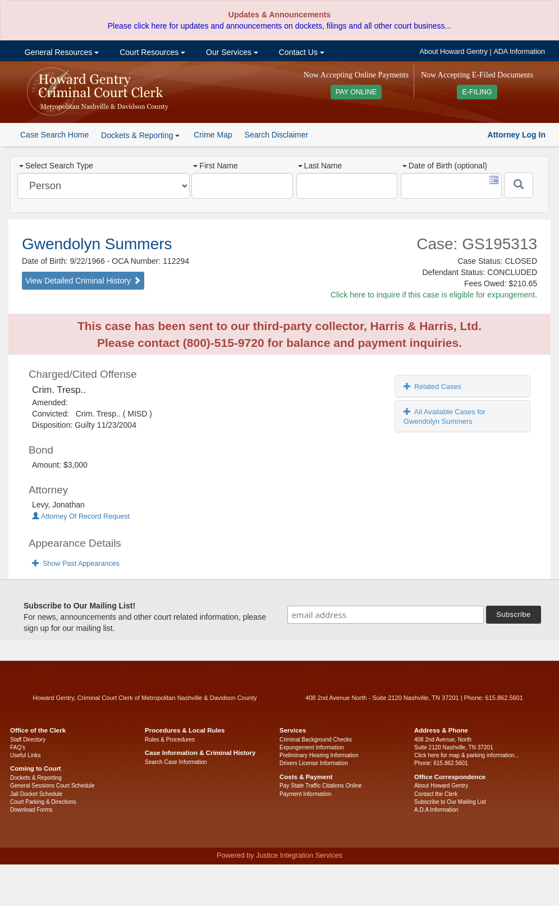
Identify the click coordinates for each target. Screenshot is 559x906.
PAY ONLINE (356, 92)
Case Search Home (54, 134)
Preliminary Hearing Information (319, 755)
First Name (215, 165)
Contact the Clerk (435, 794)
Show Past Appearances (76, 564)
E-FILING (477, 92)
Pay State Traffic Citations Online (321, 786)
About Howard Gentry (454, 52)
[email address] (385, 615)
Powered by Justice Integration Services (279, 855)
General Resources (60, 52)
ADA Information (519, 52)
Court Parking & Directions (43, 802)
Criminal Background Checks (316, 739)
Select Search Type (56, 165)
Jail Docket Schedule (36, 794)
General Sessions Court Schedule (52, 786)
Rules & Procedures (170, 739)
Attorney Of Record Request (81, 516)
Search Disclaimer (277, 134)
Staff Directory (27, 739)
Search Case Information (176, 762)
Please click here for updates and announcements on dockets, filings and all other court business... (279, 25)
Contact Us (300, 52)
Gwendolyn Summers (97, 244)
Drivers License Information (314, 763)
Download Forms (31, 810)
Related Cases (432, 386)
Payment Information (305, 794)
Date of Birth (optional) (444, 165)
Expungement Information (312, 747)
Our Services (231, 52)
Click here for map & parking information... (466, 755)
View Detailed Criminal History (83, 280)
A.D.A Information (436, 810)
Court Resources (151, 52)
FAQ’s (17, 747)
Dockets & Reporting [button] (140, 135)
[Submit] (518, 185)
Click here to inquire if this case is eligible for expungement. (434, 294)
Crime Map (213, 134)
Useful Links (25, 755)
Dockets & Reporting (36, 778)
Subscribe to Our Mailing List (450, 802)
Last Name (320, 165)
